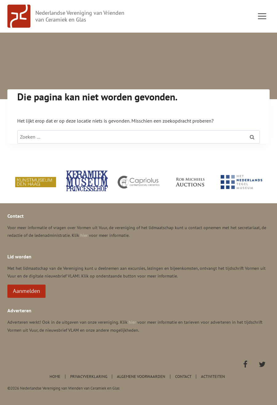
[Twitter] (262, 364)
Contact (183, 376)
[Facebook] (245, 364)
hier (84, 235)
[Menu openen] (262, 16)
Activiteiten (213, 376)
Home (55, 376)
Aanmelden (26, 290)
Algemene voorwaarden (141, 376)
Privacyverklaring (88, 376)
